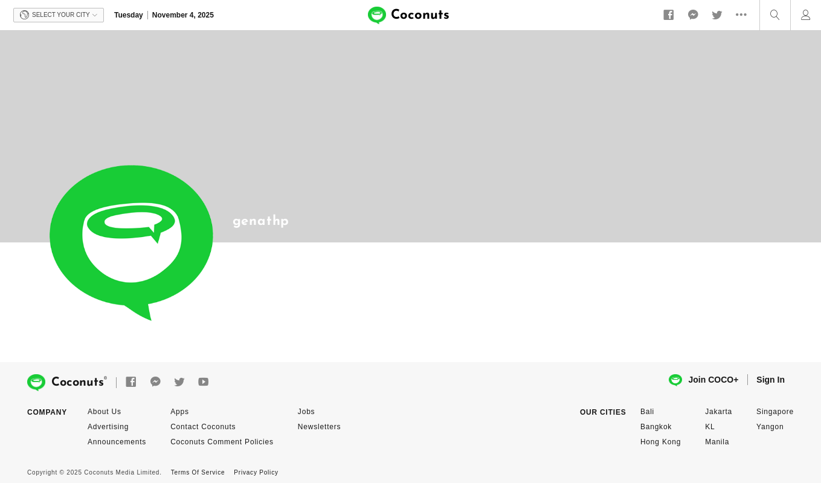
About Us (104, 411)
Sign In (770, 379)
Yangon (770, 427)
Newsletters (319, 427)
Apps (179, 411)
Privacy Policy (256, 472)
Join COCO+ (703, 380)
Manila (717, 442)
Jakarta (718, 411)
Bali (647, 411)
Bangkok (656, 427)
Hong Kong (660, 442)
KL (710, 427)
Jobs (306, 411)
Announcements (117, 442)
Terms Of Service (198, 472)
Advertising (108, 427)
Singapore (775, 411)
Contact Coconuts (203, 427)
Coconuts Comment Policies (222, 442)
